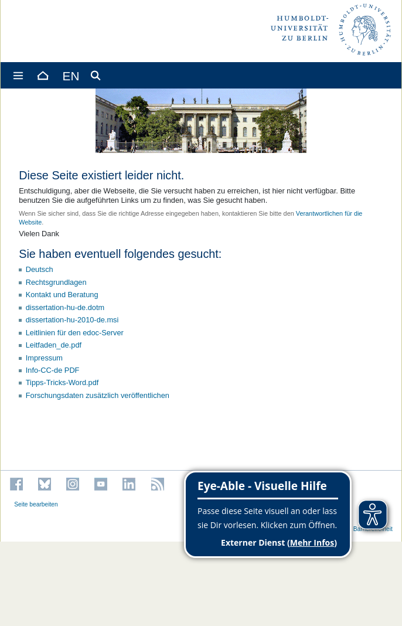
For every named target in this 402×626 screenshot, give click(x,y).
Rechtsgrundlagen (56, 282)
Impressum (44, 357)
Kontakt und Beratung (62, 294)
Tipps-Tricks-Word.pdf (62, 382)
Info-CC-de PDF (53, 370)
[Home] (42, 75)
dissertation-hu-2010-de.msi (72, 319)
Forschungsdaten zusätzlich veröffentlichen (97, 395)
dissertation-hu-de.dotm (65, 307)
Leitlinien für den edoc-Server (75, 332)
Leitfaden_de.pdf (53, 345)
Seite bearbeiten (36, 504)
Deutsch (39, 269)
